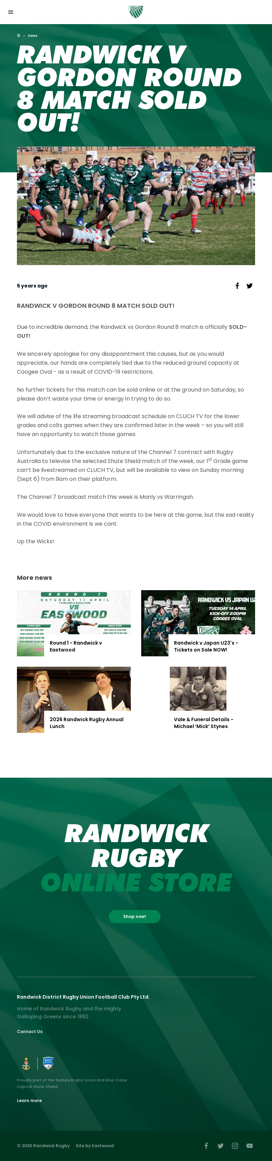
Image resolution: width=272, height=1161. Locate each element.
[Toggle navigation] (10, 12)
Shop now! (134, 916)
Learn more (29, 1100)
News (32, 35)
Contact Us (29, 1031)
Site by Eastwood (95, 1146)
